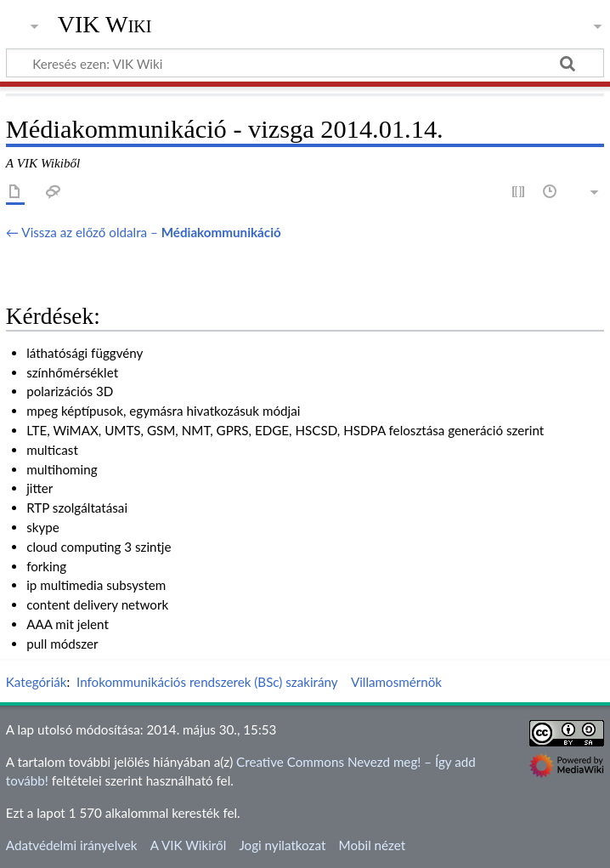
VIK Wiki (105, 25)
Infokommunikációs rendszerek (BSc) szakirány (207, 681)
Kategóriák (36, 681)
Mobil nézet (372, 845)
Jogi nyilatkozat (282, 845)
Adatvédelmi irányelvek (72, 845)
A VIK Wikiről (188, 845)
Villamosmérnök (396, 681)
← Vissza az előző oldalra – (143, 232)
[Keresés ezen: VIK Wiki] (305, 63)
